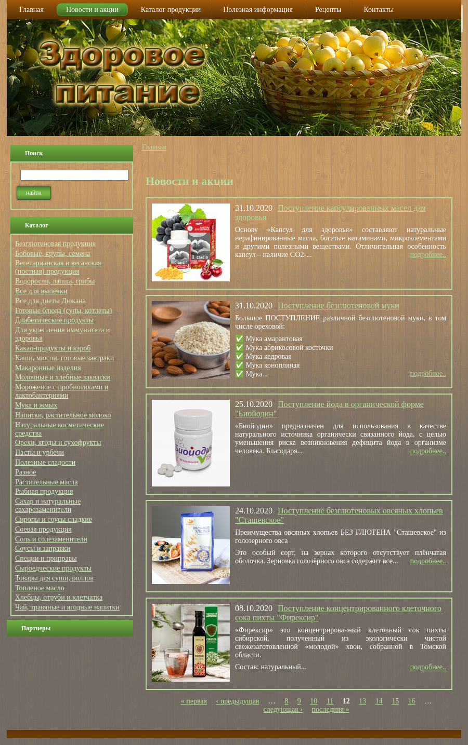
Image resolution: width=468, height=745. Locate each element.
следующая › (283, 709)
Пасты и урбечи (39, 452)
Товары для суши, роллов (54, 578)
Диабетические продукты (54, 320)
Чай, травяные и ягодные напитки (67, 607)
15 (395, 701)
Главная (154, 147)
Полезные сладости (45, 462)
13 (362, 701)
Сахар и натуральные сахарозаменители (48, 505)
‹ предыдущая (237, 701)
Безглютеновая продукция (55, 244)
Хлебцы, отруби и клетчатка (58, 597)
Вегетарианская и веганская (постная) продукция (58, 267)
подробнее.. (428, 255)
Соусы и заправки (42, 548)
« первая (194, 701)
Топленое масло (39, 588)
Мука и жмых (36, 405)
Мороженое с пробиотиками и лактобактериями (61, 391)
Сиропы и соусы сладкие (53, 519)
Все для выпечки (41, 291)
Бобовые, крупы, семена (52, 254)
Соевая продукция (43, 529)
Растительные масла (46, 482)
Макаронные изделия (48, 368)
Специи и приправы (46, 558)
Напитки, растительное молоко (63, 415)
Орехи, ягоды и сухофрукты (58, 442)
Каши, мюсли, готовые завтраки (64, 358)
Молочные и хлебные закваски (62, 377)
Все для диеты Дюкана (50, 301)
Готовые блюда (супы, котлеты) (63, 311)
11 (330, 701)
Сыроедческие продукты (53, 568)
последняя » (330, 709)
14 (379, 701)
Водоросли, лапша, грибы (55, 281)
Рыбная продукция (44, 491)
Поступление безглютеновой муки (338, 305)
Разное (25, 472)
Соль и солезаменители (51, 539)
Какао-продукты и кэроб (52, 348)
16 (411, 701)
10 (313, 701)
